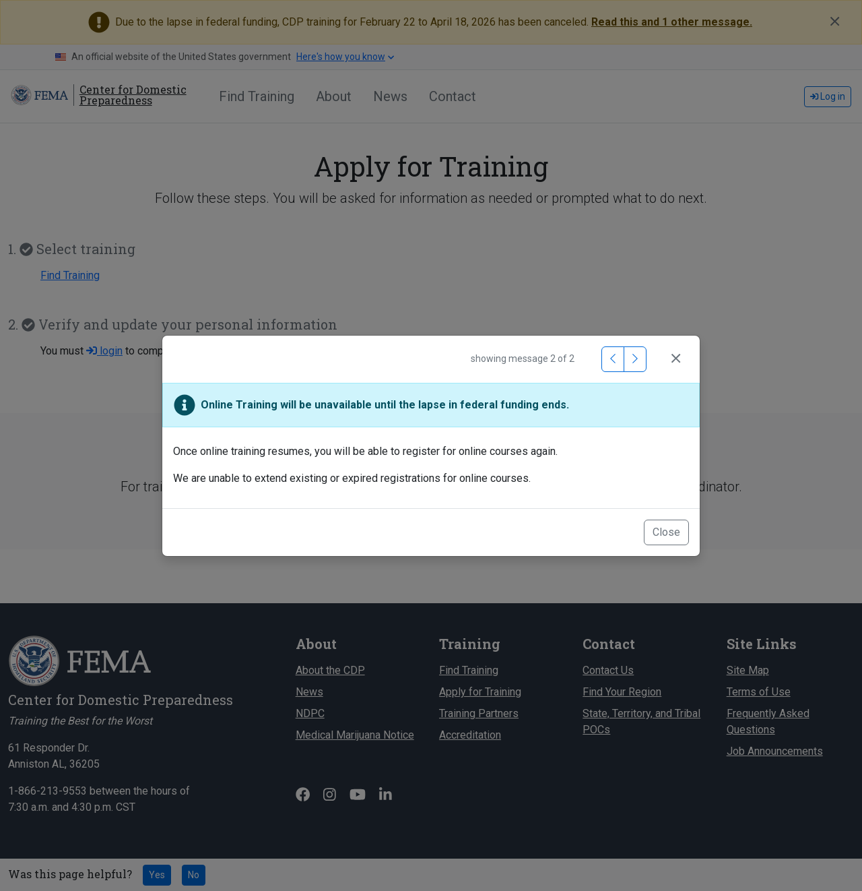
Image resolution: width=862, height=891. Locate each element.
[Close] (676, 359)
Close (666, 532)
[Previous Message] (612, 359)
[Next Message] (635, 359)
